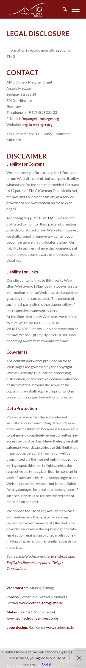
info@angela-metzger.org (39, 118)
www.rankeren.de (60, 627)
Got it (46, 664)
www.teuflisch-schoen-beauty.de (32, 618)
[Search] (62, 9)
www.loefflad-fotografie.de (41, 603)
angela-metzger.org (37, 124)
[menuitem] (62, 9)
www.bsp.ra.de (62, 556)
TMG (32, 190)
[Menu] (73, 9)
